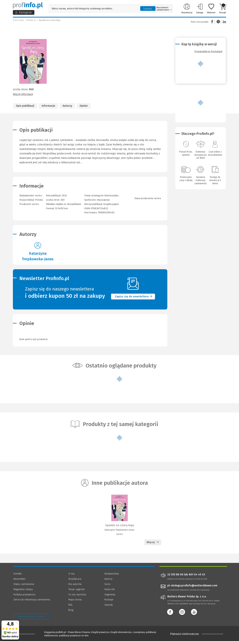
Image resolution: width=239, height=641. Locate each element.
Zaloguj (199, 9)
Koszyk (222, 9)
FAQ (70, 604)
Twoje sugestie (76, 589)
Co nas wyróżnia (77, 594)
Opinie (84, 105)
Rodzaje (108, 599)
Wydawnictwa (111, 573)
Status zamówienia (23, 584)
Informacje (48, 105)
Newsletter (19, 578)
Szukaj (147, 8)
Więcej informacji (23, 94)
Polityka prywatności (24, 594)
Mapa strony (75, 599)
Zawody (108, 604)
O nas (71, 573)
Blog (70, 610)
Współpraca (74, 578)
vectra (35, 204)
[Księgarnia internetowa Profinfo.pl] (28, 5)
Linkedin (224, 22)
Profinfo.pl (31, 20)
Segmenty (109, 594)
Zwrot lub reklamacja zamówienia (31, 599)
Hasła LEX (109, 589)
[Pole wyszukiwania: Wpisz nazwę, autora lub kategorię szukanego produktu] (93, 8)
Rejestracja (186, 9)
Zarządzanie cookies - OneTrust (31, 616)
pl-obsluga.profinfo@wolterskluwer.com (192, 585)
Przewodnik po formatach (208, 51)
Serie (107, 584)
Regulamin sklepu (23, 589)
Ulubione (211, 9)
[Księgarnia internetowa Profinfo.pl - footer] (24, 634)
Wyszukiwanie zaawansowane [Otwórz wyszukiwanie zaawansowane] (164, 9)
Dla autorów (75, 584)
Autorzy (67, 105)
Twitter (218, 22)
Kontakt (17, 573)
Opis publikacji (25, 105)
